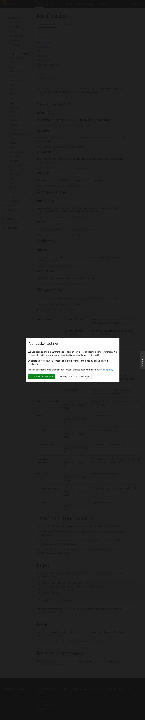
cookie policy (106, 369)
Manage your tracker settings (74, 376)
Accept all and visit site (41, 376)
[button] (142, 360)
